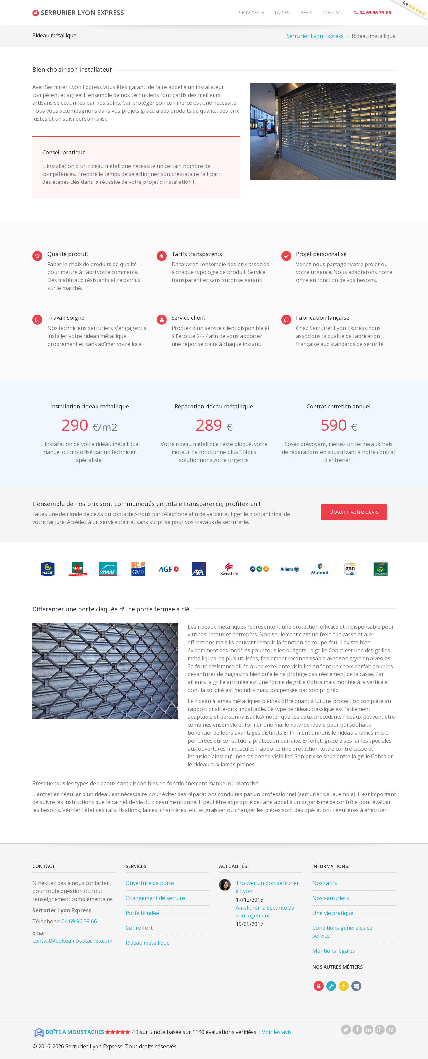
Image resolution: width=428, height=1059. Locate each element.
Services (251, 12)
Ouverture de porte (150, 883)
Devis (305, 12)
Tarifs (282, 12)
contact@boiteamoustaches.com (72, 940)
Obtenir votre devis (354, 511)
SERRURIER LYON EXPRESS (78, 12)
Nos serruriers (330, 898)
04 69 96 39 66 (79, 921)
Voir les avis (277, 1032)
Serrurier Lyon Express (315, 36)
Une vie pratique (332, 912)
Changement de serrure (155, 898)
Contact (333, 12)
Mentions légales (333, 950)
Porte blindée (142, 912)
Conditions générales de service (342, 931)
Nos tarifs (324, 883)
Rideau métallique (148, 942)
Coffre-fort (139, 927)
